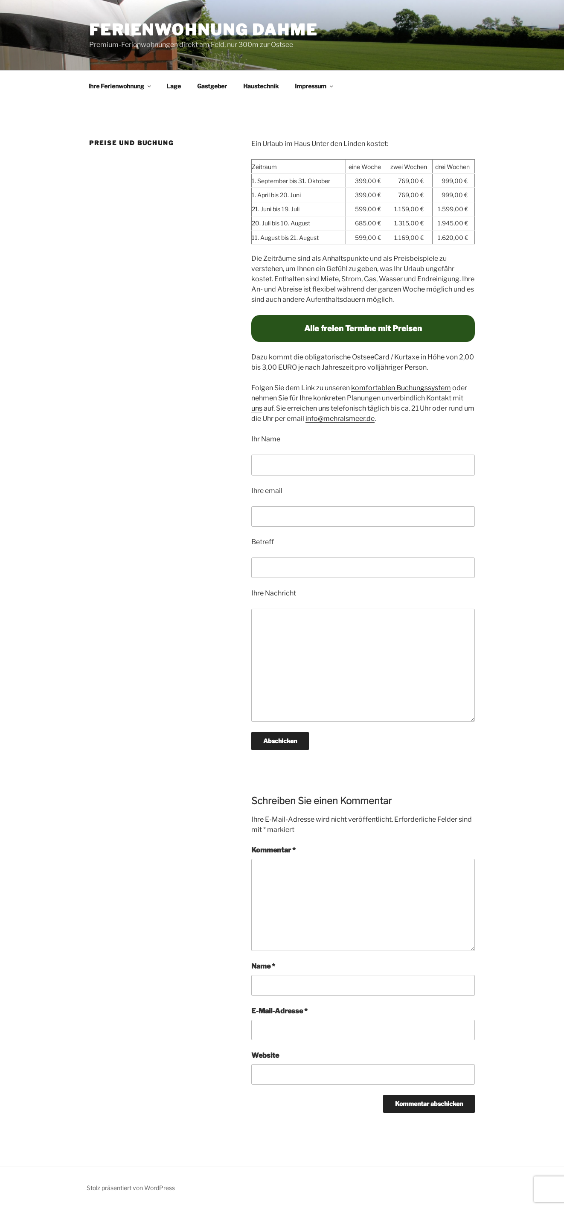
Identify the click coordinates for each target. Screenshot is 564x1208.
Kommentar (273, 850)
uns (256, 408)
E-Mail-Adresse (279, 1011)
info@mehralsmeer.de (340, 418)
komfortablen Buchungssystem (401, 388)
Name (263, 966)
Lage (173, 86)
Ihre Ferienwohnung (120, 86)
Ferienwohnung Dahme (203, 29)
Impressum (314, 86)
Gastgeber (212, 86)
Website (265, 1055)
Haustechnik (261, 86)
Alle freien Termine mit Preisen (363, 328)
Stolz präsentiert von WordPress (131, 1187)
